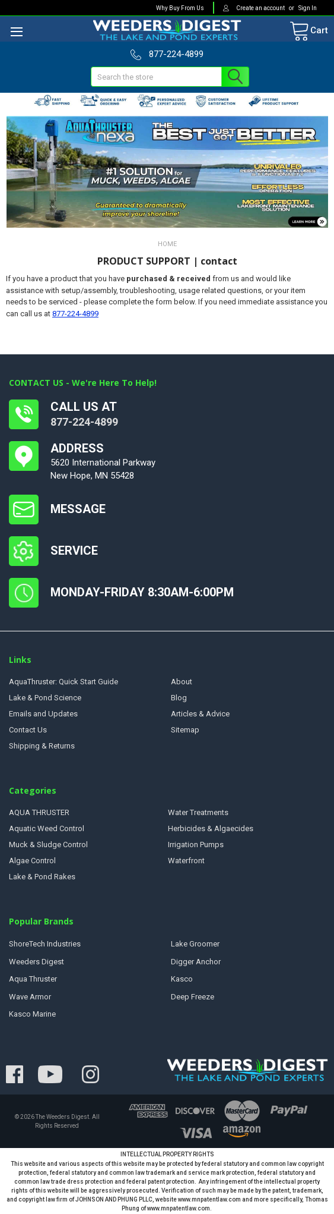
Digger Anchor (196, 961)
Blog (179, 697)
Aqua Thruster (33, 978)
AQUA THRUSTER (39, 812)
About (181, 681)
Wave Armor (30, 996)
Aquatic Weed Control (46, 828)
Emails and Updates (43, 713)
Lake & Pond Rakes (42, 876)
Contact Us (28, 729)
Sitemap (185, 729)
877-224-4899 (75, 313)
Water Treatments (198, 812)
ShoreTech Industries (45, 943)
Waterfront (186, 860)
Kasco (182, 978)
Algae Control (32, 860)
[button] (167, 172)
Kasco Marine (32, 1013)
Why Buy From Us (180, 8)
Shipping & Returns (42, 745)
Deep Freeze (192, 996)
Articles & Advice (200, 713)
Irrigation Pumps (196, 844)
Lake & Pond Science (45, 697)
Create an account (261, 8)
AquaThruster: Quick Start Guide (63, 681)
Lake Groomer (195, 943)
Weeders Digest (36, 961)
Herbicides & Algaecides (210, 828)
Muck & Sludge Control (48, 844)
